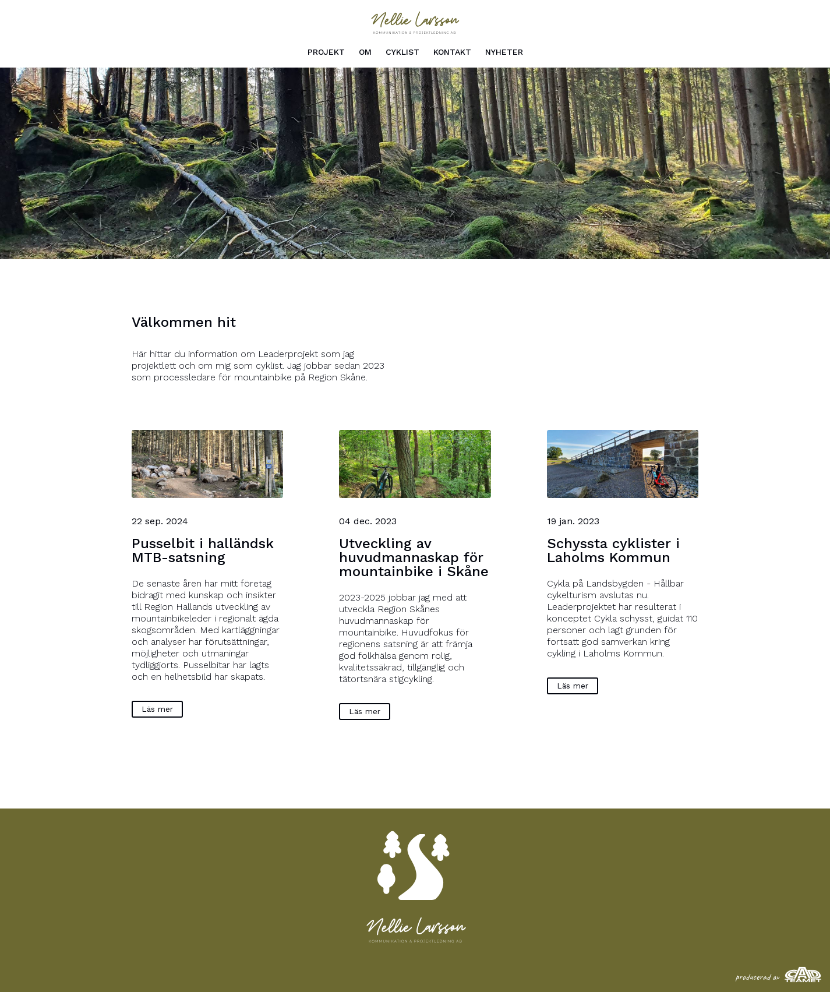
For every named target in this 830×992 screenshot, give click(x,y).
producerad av (778, 977)
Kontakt (452, 52)
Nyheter (504, 52)
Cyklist (402, 52)
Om (365, 52)
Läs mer (157, 709)
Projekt (326, 52)
